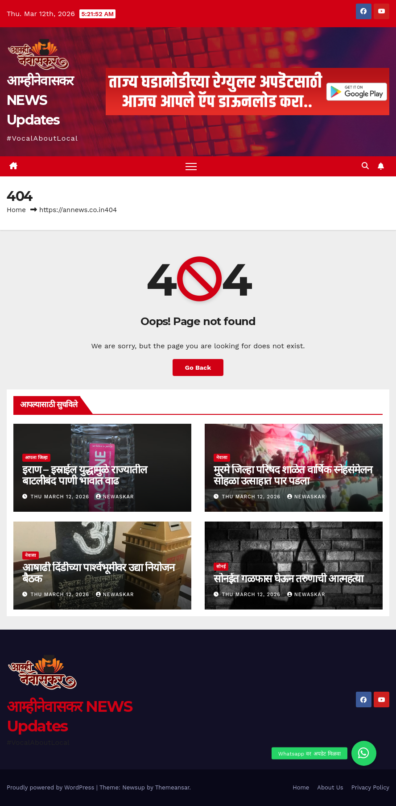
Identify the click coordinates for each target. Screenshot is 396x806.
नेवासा (221, 457)
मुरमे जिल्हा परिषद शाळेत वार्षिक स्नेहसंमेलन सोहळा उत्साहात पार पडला (292, 475)
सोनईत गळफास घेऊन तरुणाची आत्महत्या (288, 578)
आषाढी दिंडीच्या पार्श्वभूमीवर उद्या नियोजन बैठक (98, 573)
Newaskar (115, 497)
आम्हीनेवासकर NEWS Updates (40, 100)
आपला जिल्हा (36, 457)
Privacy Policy (370, 787)
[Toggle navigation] (191, 166)
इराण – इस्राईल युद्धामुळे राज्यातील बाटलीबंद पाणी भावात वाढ (84, 475)
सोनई (221, 566)
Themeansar (172, 787)
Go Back (198, 367)
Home (16, 210)
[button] (365, 166)
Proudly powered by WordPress (51, 787)
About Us (330, 787)
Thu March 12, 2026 (61, 497)
